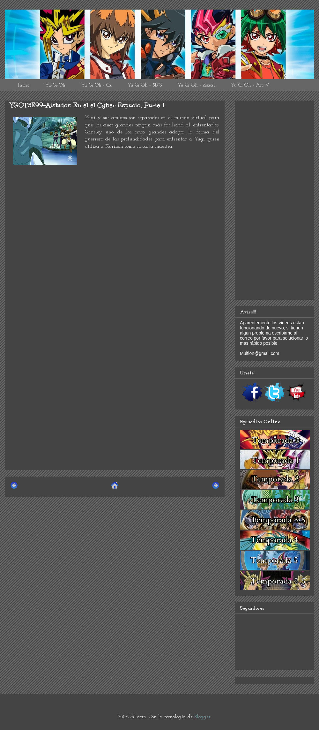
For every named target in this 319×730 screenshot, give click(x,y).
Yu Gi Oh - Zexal (196, 85)
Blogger (202, 716)
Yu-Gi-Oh (55, 85)
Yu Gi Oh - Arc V (250, 85)
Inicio (23, 85)
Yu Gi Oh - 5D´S (144, 85)
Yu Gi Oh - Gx (96, 85)
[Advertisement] (114, 420)
